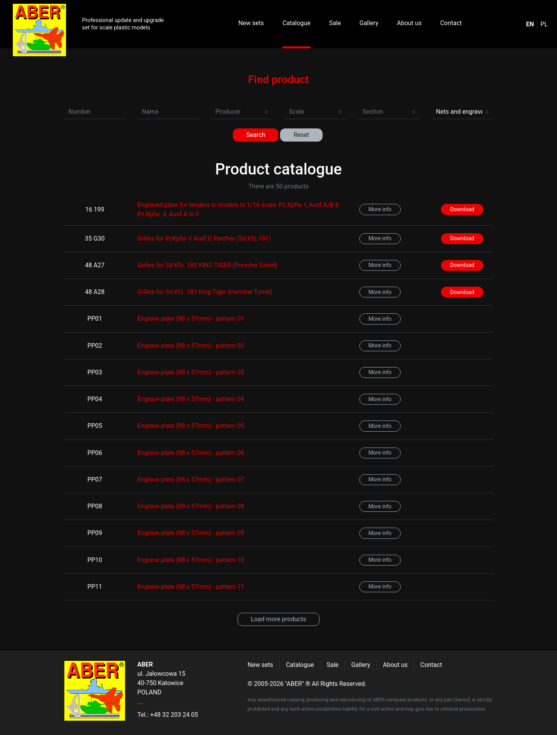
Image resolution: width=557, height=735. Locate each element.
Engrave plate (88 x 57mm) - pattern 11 (190, 586)
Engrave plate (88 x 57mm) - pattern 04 (190, 399)
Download (462, 209)
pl (544, 24)
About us (409, 23)
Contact (451, 23)
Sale (335, 23)
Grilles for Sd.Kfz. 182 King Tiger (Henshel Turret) (204, 292)
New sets (251, 23)
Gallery (368, 23)
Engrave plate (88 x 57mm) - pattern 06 (190, 452)
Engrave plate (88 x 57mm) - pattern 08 (190, 506)
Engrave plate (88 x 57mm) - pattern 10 (190, 560)
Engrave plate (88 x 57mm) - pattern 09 (190, 533)
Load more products (278, 619)
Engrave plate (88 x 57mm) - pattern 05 (190, 425)
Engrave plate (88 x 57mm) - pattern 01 (190, 318)
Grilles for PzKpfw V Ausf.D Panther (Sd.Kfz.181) (204, 238)
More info (379, 209)
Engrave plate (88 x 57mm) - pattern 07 (190, 479)
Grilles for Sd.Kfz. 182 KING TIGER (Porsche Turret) (207, 265)
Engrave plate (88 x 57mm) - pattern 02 (190, 345)
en (530, 24)
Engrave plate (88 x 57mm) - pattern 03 (190, 372)
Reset (301, 134)
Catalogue (296, 23)
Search (255, 134)
